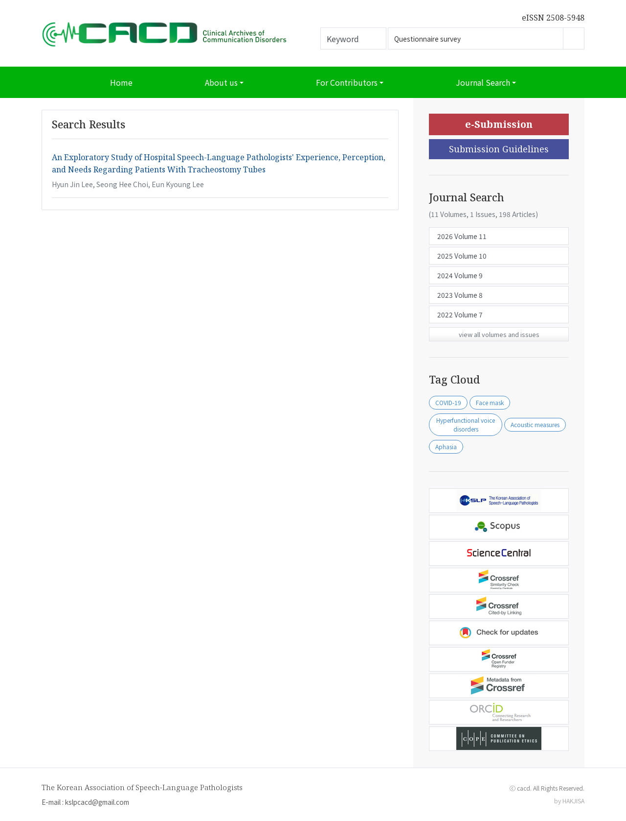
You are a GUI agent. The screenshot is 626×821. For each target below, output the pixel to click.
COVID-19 (448, 402)
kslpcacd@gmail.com (97, 802)
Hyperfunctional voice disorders (465, 424)
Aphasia (446, 446)
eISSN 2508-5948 (553, 17)
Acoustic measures (535, 424)
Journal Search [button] (483, 82)
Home (121, 82)
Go (573, 38)
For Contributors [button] (347, 82)
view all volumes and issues (499, 334)
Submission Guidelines (499, 149)
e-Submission (499, 124)
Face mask (490, 402)
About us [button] (221, 82)
